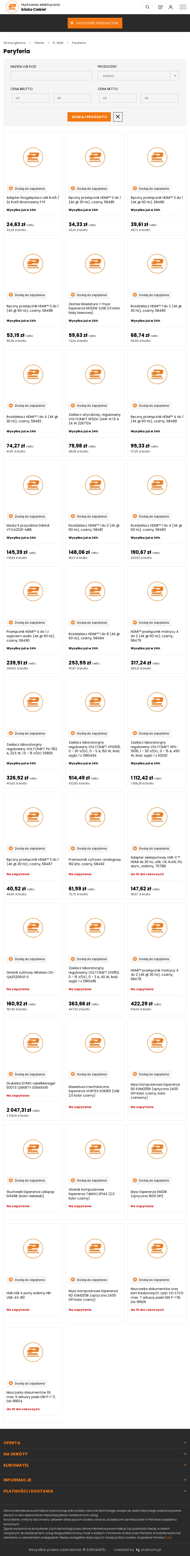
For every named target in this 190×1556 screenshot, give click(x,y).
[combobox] (138, 75)
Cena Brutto (22, 89)
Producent (107, 66)
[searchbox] (134, 76)
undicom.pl (148, 1549)
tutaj (169, 1537)
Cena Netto (108, 89)
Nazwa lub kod (23, 66)
